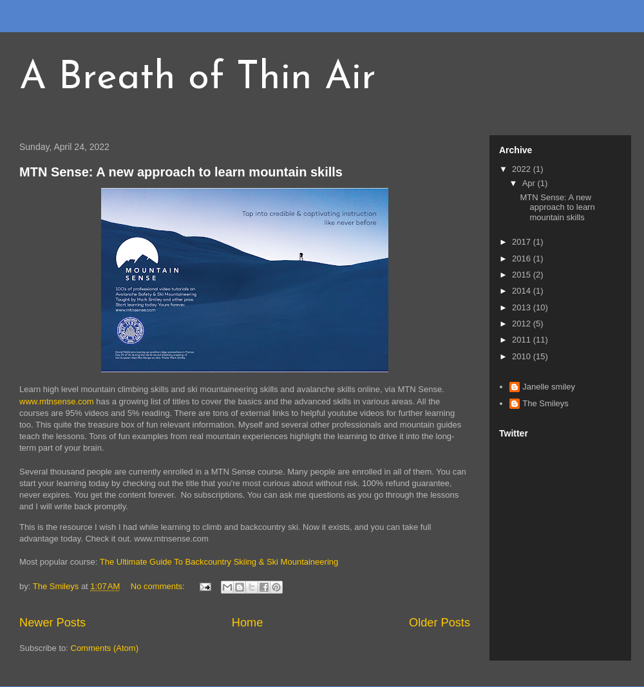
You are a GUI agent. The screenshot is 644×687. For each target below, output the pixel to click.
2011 (522, 339)
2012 (522, 323)
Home (247, 622)
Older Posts (439, 622)
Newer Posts (52, 622)
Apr (530, 183)
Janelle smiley (548, 386)
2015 (522, 274)
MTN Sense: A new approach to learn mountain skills (181, 172)
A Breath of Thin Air (197, 78)
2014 (522, 291)
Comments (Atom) (104, 648)
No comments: (159, 586)
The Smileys (545, 403)
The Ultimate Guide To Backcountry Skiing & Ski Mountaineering (219, 562)
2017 (522, 242)
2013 (522, 307)
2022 (522, 169)
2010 (522, 356)
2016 (522, 258)
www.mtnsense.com (56, 401)
